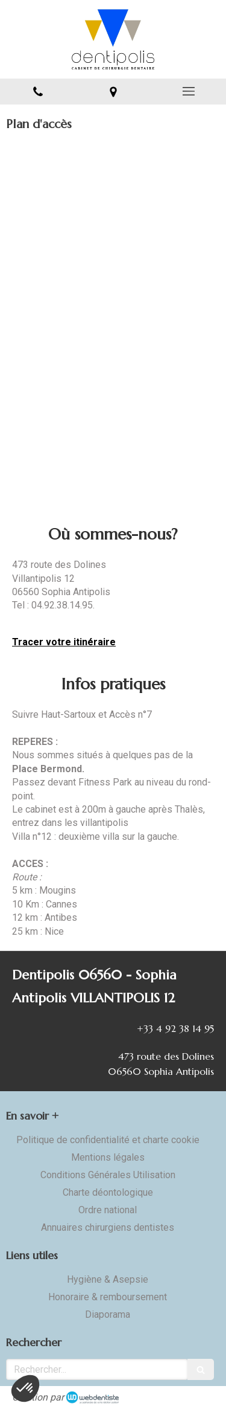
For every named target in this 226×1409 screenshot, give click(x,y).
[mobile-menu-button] (188, 91)
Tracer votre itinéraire (64, 642)
